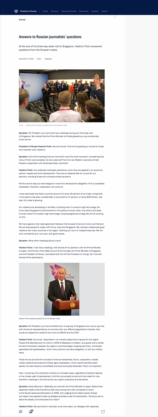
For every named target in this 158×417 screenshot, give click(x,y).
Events (22, 19)
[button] (4, 4)
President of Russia (28, 4)
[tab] (21, 411)
